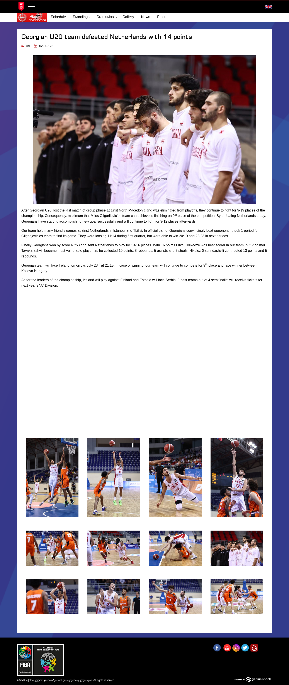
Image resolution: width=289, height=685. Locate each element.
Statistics (105, 17)
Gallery (128, 17)
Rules (161, 17)
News (145, 17)
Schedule (58, 17)
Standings (81, 17)
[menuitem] (58, 17)
